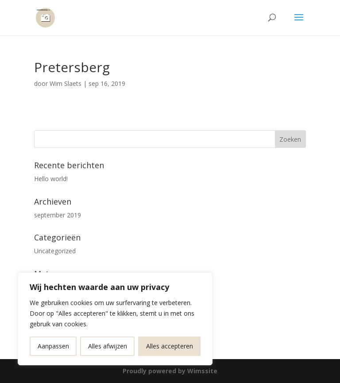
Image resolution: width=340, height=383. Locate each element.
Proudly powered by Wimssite (170, 371)
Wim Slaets (65, 83)
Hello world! (51, 178)
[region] (115, 318)
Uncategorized (55, 251)
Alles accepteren (169, 346)
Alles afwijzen (107, 346)
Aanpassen (53, 346)
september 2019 (57, 215)
